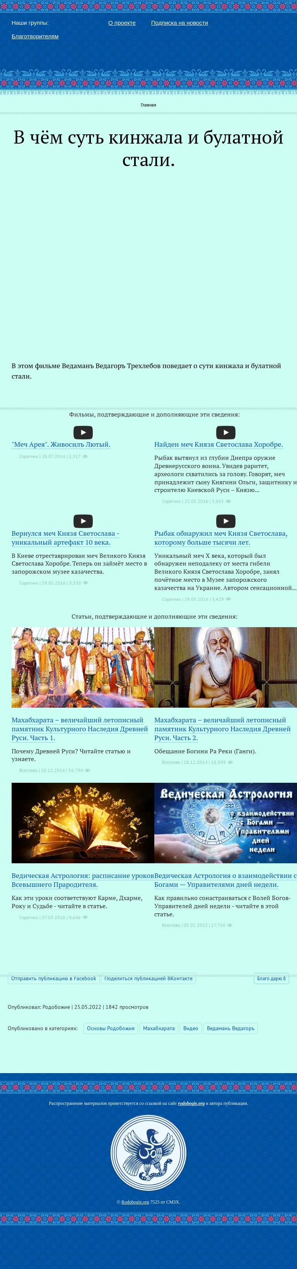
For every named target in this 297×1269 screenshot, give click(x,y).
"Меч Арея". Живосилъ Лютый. (61, 444)
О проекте (122, 22)
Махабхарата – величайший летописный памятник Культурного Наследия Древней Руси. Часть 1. (80, 728)
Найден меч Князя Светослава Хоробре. (218, 444)
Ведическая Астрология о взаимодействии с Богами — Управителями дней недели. (225, 880)
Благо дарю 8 (271, 978)
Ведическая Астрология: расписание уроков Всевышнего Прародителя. (83, 880)
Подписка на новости (179, 22)
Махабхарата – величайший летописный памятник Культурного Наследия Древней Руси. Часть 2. (222, 728)
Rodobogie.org (135, 1202)
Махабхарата (159, 1028)
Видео (190, 1028)
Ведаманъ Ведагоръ (230, 1028)
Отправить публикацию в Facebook (53, 978)
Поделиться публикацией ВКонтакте (148, 978)
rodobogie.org (191, 1103)
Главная (148, 105)
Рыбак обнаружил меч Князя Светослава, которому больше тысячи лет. (221, 537)
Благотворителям (35, 36)
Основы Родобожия (111, 1028)
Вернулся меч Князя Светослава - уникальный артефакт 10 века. (65, 537)
